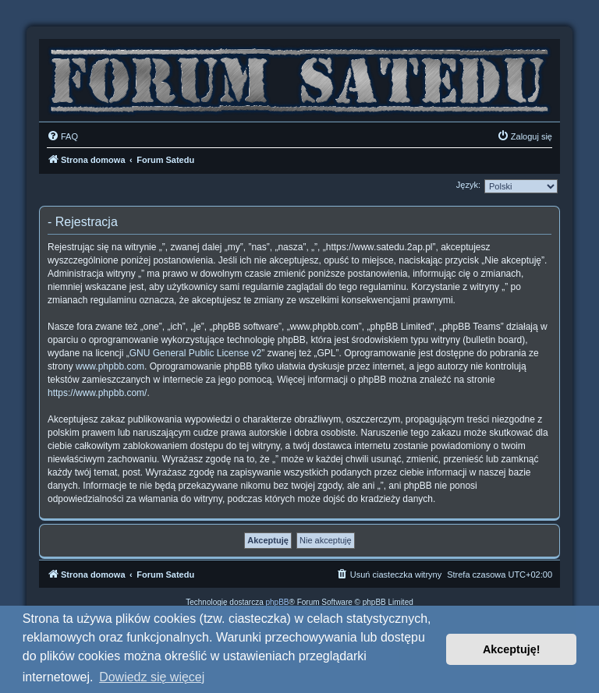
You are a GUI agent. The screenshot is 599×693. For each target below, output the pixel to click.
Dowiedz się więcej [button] (151, 677)
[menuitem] (62, 136)
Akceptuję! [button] (512, 649)
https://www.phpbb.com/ (97, 392)
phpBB (277, 602)
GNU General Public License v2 (195, 353)
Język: (468, 184)
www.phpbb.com (110, 366)
